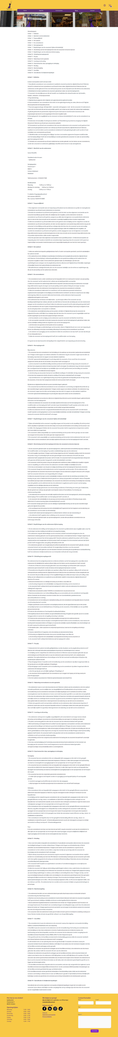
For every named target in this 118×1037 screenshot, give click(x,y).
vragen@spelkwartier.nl (48, 1002)
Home (25, 10)
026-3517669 (45, 1000)
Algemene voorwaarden (48, 1014)
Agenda (41, 10)
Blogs (76, 10)
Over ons (44, 1012)
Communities (59, 10)
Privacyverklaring (47, 1016)
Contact (92, 10)
